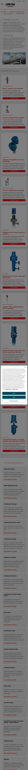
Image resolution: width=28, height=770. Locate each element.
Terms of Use (15, 389)
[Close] (25, 367)
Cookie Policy (8, 389)
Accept (14, 393)
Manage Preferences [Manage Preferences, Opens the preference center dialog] (14, 401)
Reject (14, 397)
